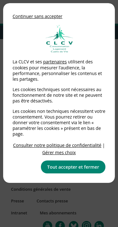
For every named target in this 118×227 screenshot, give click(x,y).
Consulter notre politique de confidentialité (57, 145)
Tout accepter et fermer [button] (73, 167)
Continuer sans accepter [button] (37, 16)
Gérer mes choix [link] (59, 152)
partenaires (55, 62)
